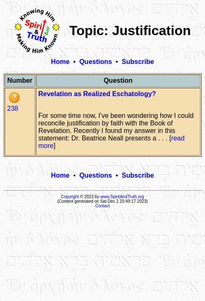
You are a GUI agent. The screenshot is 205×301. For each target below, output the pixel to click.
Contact (102, 206)
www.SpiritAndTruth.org (122, 196)
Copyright (70, 196)
